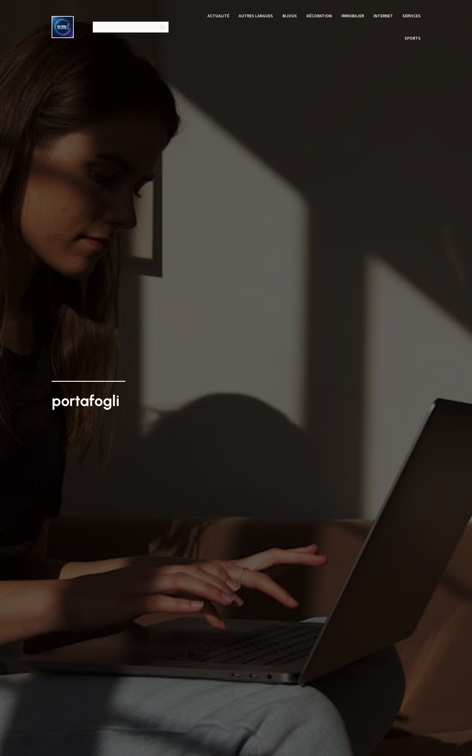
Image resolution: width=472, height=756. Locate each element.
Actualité (218, 16)
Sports (413, 38)
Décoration (319, 16)
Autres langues (256, 16)
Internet (383, 16)
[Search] (131, 27)
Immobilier (352, 16)
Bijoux (289, 16)
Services (411, 16)
